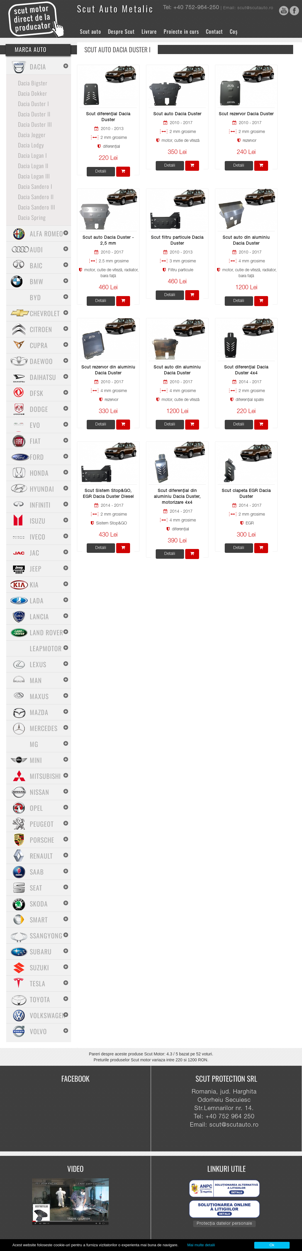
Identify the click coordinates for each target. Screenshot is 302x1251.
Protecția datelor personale (224, 1224)
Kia (34, 584)
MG (34, 744)
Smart (39, 919)
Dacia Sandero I (35, 186)
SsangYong (46, 935)
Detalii (100, 172)
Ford (37, 457)
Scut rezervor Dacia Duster (246, 114)
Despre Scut (121, 31)
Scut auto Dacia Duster (177, 114)
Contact (214, 31)
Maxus (39, 696)
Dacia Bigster (32, 83)
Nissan (39, 792)
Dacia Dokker (32, 93)
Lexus (38, 664)
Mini (36, 760)
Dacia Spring (32, 217)
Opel (36, 808)
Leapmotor (46, 648)
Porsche (42, 839)
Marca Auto (31, 49)
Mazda (39, 712)
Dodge (39, 409)
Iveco (37, 536)
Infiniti (40, 504)
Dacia (38, 66)
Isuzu (37, 520)
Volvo (38, 1031)
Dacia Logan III (34, 176)
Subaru (41, 951)
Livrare (149, 31)
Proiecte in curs (181, 31)
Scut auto (90, 31)
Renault (41, 855)
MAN (36, 680)
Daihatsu (43, 377)
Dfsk (36, 393)
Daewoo (41, 361)
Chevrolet (45, 313)
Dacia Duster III (35, 124)
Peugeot (42, 823)
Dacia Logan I (32, 155)
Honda (39, 472)
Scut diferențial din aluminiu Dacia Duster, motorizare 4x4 (177, 497)
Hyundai (42, 488)
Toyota (40, 999)
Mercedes (44, 728)
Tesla (37, 983)
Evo (35, 425)
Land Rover (46, 632)
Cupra (39, 345)
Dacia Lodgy (31, 145)
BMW (36, 281)
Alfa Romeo (46, 233)
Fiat (35, 441)
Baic (36, 265)
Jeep (36, 568)
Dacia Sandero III (36, 207)
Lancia (39, 616)
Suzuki (39, 967)
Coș (234, 31)
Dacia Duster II (34, 114)
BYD (35, 297)
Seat (36, 887)
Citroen (41, 329)
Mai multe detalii (201, 1245)
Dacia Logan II (33, 165)
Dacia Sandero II (36, 196)
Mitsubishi (45, 776)
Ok (272, 1245)
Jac (34, 552)
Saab (37, 871)
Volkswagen (48, 1015)
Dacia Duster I (33, 103)
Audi (36, 249)
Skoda (39, 903)
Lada (37, 600)
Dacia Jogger (32, 134)
